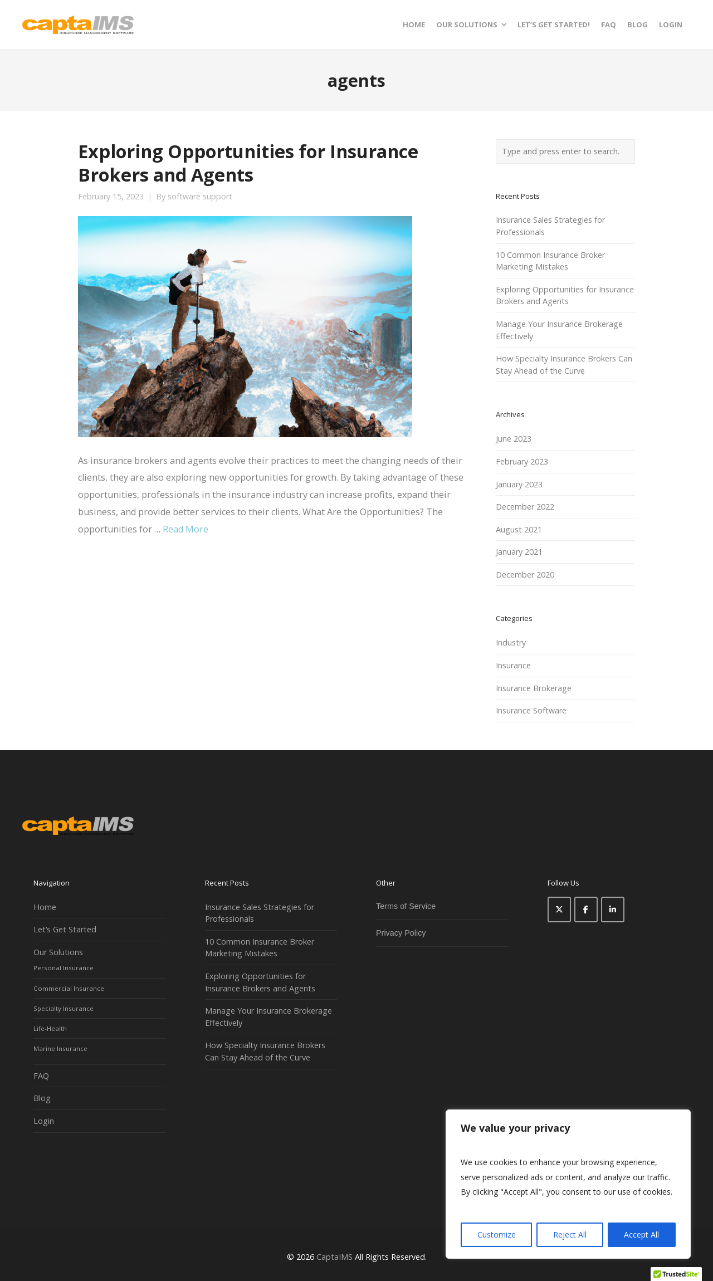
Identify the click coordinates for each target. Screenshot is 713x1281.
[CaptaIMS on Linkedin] (612, 909)
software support (200, 197)
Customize (496, 1234)
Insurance (513, 665)
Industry (511, 642)
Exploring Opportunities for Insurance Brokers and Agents (248, 163)
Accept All (641, 1234)
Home (44, 907)
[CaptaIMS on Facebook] (586, 909)
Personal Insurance (63, 968)
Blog (42, 1098)
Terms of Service (406, 906)
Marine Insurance (60, 1048)
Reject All (570, 1234)
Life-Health (50, 1028)
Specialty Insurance (63, 1008)
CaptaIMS (334, 1256)
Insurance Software (531, 710)
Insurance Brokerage (534, 688)
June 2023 (513, 438)
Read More (185, 529)
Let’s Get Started (64, 929)
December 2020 (525, 574)
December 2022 (525, 506)
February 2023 (522, 461)
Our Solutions (58, 952)
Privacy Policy (401, 932)
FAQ (41, 1075)
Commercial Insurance (68, 988)
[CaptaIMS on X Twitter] (559, 909)
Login (43, 1121)
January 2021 (519, 551)
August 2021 (519, 529)
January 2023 (519, 484)
